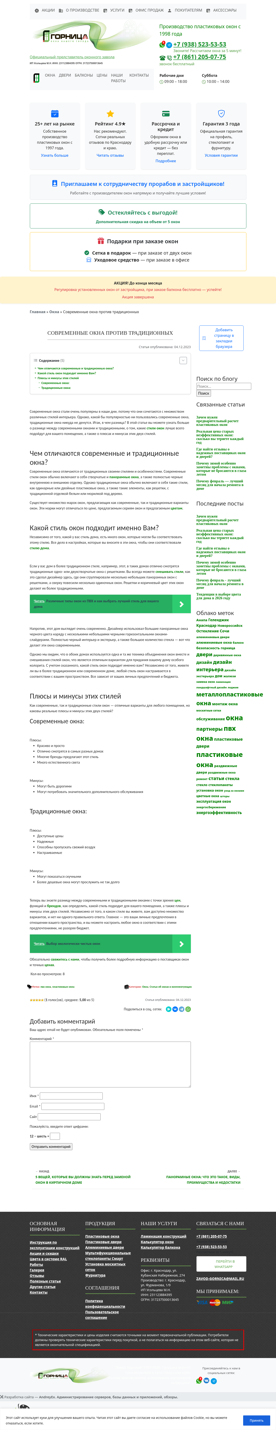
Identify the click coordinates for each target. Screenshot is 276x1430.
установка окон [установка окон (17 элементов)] (209, 790)
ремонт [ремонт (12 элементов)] (202, 779)
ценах (49, 965)
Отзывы (37, 1275)
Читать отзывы (110, 155)
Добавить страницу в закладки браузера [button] (218, 338)
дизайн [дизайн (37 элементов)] (204, 662)
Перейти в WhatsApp (225, 1264)
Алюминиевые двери (104, 1247)
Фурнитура (95, 1275)
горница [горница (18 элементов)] (228, 648)
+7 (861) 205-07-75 (199, 57)
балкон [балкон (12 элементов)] (238, 643)
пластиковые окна (63, 986)
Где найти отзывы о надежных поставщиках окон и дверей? (221, 453)
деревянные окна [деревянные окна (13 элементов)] (227, 655)
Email (35, 1106)
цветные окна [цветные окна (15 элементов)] (207, 796)
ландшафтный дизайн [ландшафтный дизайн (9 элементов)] (211, 687)
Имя (34, 1096)
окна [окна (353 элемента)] (234, 717)
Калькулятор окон (157, 1242)
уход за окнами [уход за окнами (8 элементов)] (234, 790)
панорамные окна (124, 477)
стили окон (155, 428)
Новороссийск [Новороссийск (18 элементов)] (229, 625)
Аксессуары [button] (221, 10)
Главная (38, 311)
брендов (54, 906)
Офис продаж (146, 10)
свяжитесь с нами (65, 959)
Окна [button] (50, 75)
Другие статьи (43, 1286)
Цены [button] (102, 75)
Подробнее (165, 160)
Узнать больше (54, 155)
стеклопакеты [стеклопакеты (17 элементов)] (220, 785)
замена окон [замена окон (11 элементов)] (205, 682)
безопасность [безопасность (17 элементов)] (208, 648)
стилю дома (39, 548)
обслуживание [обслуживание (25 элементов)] (210, 718)
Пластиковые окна (102, 1236)
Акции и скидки (44, 1253)
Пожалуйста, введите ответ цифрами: (59, 1126)
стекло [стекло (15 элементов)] (202, 785)
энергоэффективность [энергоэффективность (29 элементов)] (219, 812)
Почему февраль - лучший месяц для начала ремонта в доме (220, 584)
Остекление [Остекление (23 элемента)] (207, 631)
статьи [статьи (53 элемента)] (216, 778)
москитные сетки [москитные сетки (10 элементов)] (208, 710)
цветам (176, 508)
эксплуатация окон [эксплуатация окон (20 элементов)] (213, 801)
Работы (36, 1264)
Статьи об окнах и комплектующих (171, 986)
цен (177, 900)
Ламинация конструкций (163, 1236)
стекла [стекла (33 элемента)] (232, 778)
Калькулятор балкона (160, 1247)
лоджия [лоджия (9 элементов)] (233, 687)
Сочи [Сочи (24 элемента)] (224, 631)
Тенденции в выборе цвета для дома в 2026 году (218, 596)
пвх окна (45, 986)
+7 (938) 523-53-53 (200, 44)
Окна (54, 311)
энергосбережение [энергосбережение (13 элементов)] (211, 807)
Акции (44, 10)
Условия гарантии (221, 155)
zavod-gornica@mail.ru (220, 1278)
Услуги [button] (113, 10)
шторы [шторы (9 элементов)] (224, 796)
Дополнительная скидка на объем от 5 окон (138, 221)
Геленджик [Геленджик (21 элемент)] (218, 620)
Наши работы (118, 78)
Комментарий (42, 1039)
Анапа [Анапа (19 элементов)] (202, 620)
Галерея (37, 1270)
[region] (138, 1419)
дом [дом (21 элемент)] (218, 676)
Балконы (84, 75)
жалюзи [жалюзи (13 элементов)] (229, 676)
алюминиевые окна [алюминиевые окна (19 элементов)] (214, 642)
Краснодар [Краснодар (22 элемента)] (206, 625)
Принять (257, 1420)
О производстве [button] (79, 10)
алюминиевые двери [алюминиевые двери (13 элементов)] (212, 637)
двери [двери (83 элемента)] (204, 654)
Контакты (139, 75)
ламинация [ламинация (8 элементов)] (223, 682)
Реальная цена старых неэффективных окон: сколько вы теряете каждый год (220, 436)
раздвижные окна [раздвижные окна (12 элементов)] (222, 772)
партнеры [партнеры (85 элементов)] (209, 728)
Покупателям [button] (184, 10)
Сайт (33, 1117)
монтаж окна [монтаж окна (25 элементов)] (225, 703)
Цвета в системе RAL (48, 1259)
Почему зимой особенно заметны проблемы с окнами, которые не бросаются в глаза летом (221, 468)
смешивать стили (169, 571)
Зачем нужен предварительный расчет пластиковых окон (217, 421)
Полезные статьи (45, 1281)
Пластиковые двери (103, 1242)
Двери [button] (65, 75)
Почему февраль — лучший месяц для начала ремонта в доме (220, 484)
